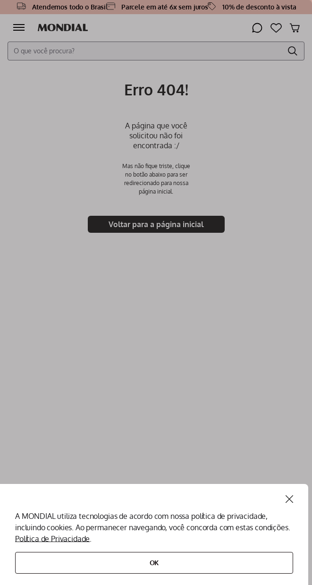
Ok (154, 563)
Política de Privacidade (52, 538)
